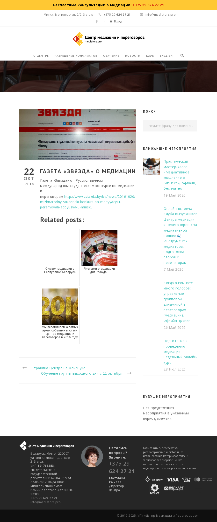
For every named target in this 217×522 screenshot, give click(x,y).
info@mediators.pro (158, 15)
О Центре (41, 55)
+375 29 (44, 498)
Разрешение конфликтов (76, 55)
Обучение (111, 55)
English (166, 55)
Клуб (150, 55)
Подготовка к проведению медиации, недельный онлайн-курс (181, 351)
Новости (132, 55)
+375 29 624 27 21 (148, 5)
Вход (118, 21)
